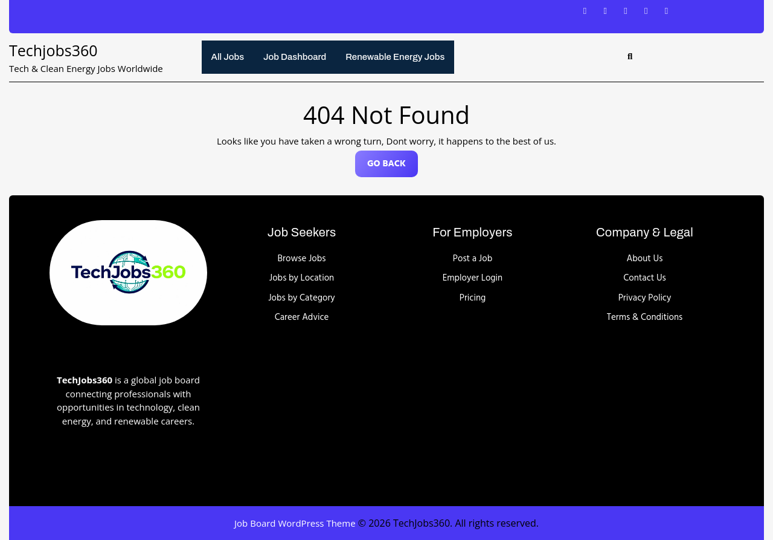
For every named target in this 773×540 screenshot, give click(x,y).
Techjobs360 (53, 50)
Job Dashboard (294, 57)
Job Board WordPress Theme (295, 523)
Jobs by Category (301, 298)
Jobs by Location (301, 278)
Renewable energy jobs (394, 57)
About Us (645, 259)
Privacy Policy (645, 298)
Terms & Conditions (645, 317)
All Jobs (228, 57)
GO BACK (392, 166)
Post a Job (472, 259)
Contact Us (644, 278)
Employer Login (472, 278)
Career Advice (302, 317)
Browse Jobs (302, 259)
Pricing (473, 298)
